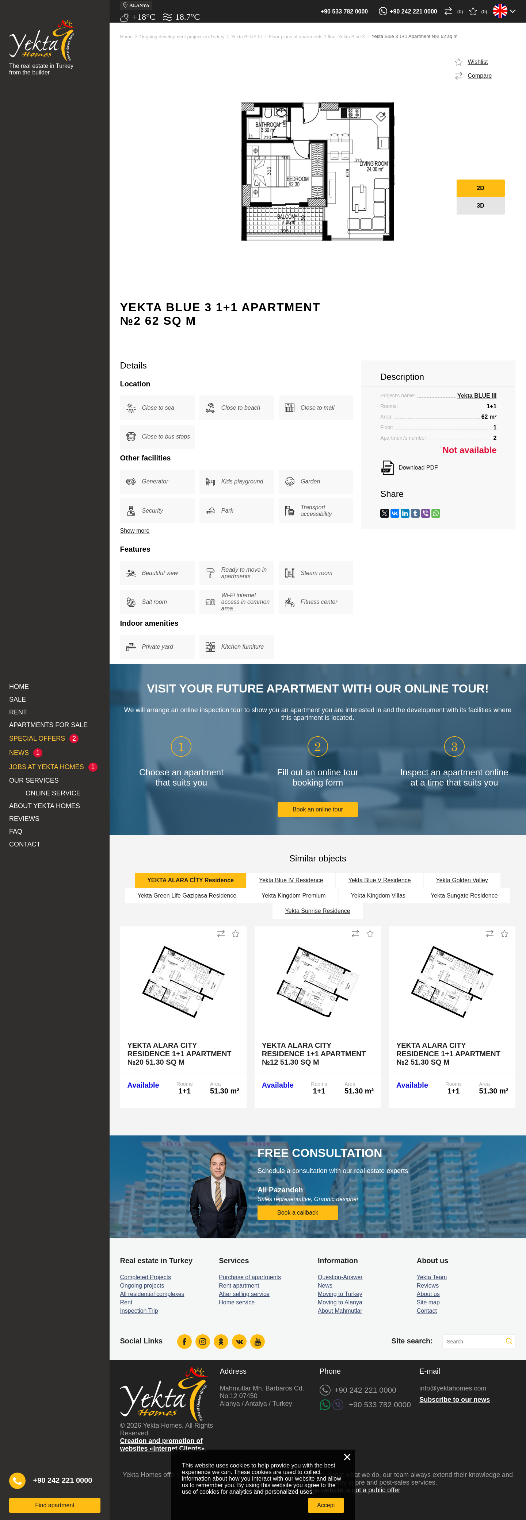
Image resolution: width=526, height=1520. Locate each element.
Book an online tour (318, 809)
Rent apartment (239, 1285)
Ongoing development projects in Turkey (182, 36)
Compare (480, 76)
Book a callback (297, 1213)
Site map (428, 1302)
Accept (326, 1505)
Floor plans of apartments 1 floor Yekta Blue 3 (316, 36)
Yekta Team (432, 1277)
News (325, 1285)
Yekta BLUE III (246, 36)
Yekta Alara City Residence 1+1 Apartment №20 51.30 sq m (179, 1053)
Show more (135, 531)
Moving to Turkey (340, 1294)
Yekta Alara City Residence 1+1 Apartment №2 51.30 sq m (448, 1053)
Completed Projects (145, 1277)
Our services (34, 780)
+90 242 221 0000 (413, 11)
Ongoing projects (142, 1285)
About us (428, 1294)
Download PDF (418, 467)
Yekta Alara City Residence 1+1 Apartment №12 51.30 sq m (314, 1053)
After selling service (244, 1294)
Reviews (24, 818)
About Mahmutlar (340, 1311)
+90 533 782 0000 (344, 11)
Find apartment (55, 1505)
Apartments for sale (48, 725)
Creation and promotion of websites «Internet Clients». (163, 1444)
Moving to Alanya (340, 1302)
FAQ (15, 831)
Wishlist (478, 62)
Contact (25, 844)
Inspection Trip (139, 1311)
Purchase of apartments (250, 1277)
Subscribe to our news (454, 1399)
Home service (237, 1302)
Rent (18, 712)
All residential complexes (152, 1294)
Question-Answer (340, 1277)
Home (19, 686)
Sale (17, 699)
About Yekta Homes (44, 806)
